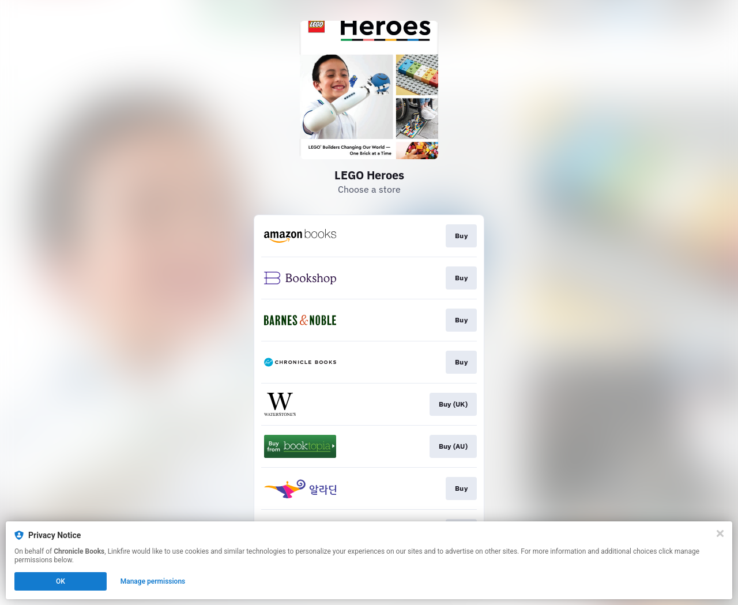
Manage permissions (153, 581)
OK (60, 581)
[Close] (720, 533)
